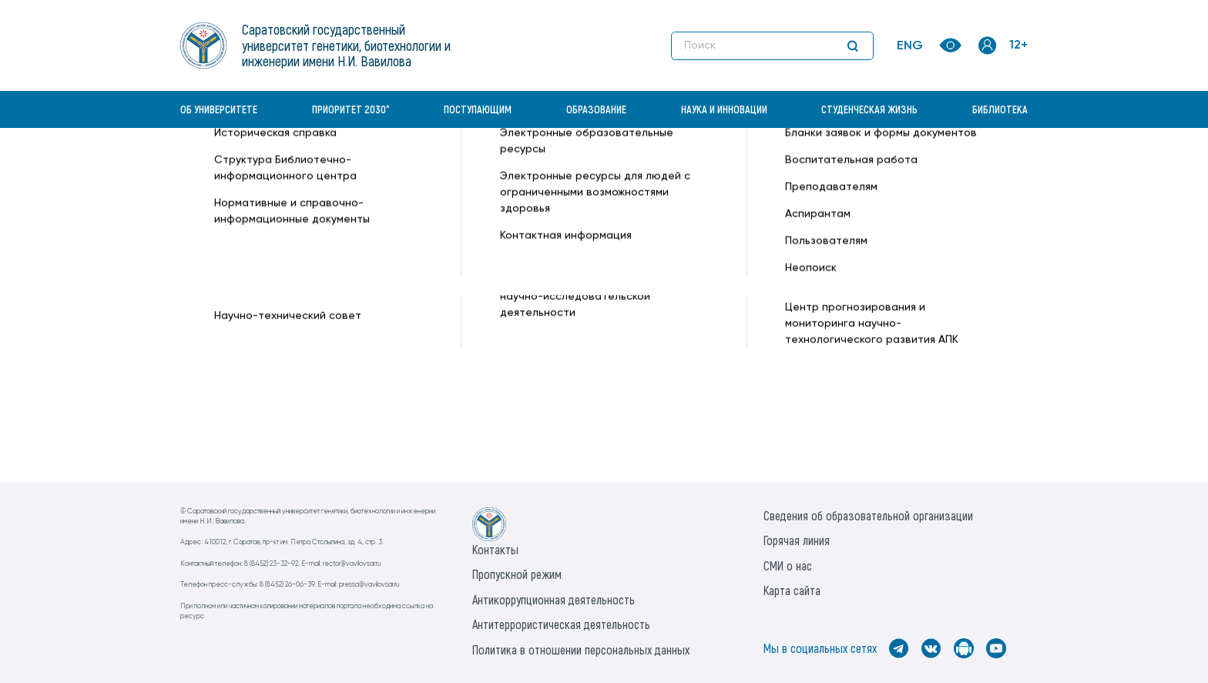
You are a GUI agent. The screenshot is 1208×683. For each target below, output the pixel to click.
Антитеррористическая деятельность (561, 624)
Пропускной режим (517, 574)
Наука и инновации (724, 109)
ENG (910, 46)
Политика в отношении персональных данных (581, 649)
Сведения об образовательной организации (868, 515)
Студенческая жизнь (869, 109)
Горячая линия (796, 540)
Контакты (495, 549)
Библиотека (1000, 109)
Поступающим (478, 109)
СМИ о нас (787, 565)
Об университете (218, 109)
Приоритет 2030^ (351, 109)
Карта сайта (791, 590)
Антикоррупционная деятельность (553, 599)
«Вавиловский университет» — (260, 166)
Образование (596, 109)
